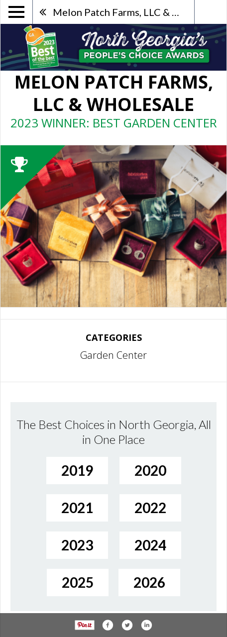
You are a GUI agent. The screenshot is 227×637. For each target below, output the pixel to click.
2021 (77, 507)
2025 (78, 582)
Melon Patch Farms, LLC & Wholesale (123, 12)
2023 (77, 544)
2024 (150, 544)
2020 (150, 470)
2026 (149, 582)
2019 (77, 470)
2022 (150, 507)
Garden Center (113, 355)
